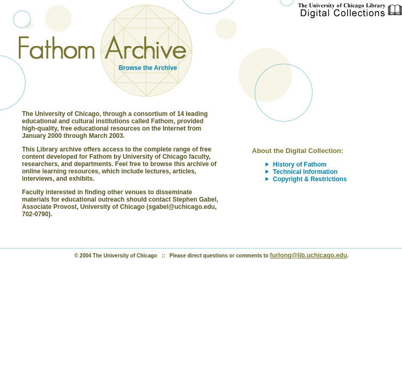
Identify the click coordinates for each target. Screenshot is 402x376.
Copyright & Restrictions (310, 179)
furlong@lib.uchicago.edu (308, 255)
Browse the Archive (148, 68)
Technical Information (305, 171)
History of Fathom (300, 164)
